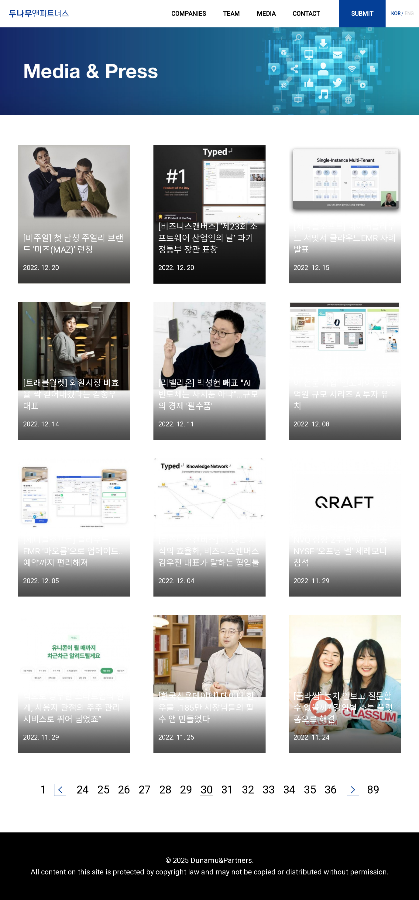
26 (124, 790)
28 (165, 790)
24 (83, 790)
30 (207, 790)
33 (269, 790)
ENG (409, 13)
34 (289, 790)
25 (103, 790)
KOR (395, 13)
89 (373, 790)
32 (248, 790)
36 (331, 790)
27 (145, 790)
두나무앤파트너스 (39, 14)
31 (227, 790)
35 (310, 790)
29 (186, 790)
